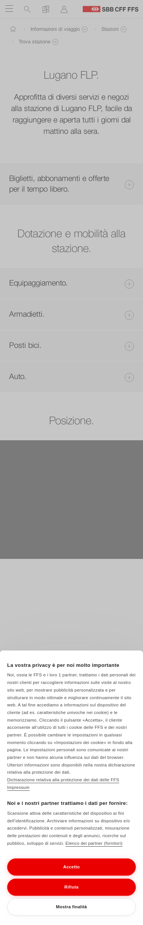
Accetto (71, 875)
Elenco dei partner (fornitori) (94, 851)
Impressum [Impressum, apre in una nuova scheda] (18, 795)
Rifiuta (71, 894)
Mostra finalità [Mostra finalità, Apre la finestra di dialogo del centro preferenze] (71, 914)
